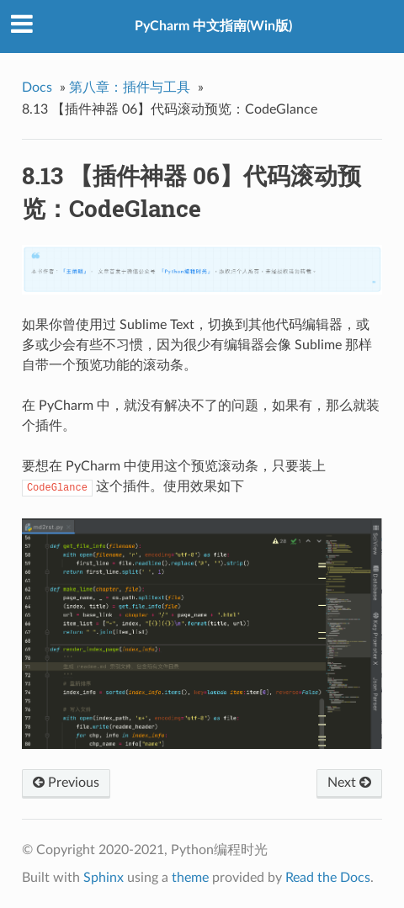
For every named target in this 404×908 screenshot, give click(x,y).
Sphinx (103, 877)
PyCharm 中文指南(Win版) (213, 26)
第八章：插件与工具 (129, 87)
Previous (66, 782)
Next (349, 782)
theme (190, 877)
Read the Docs (327, 877)
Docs (37, 87)
